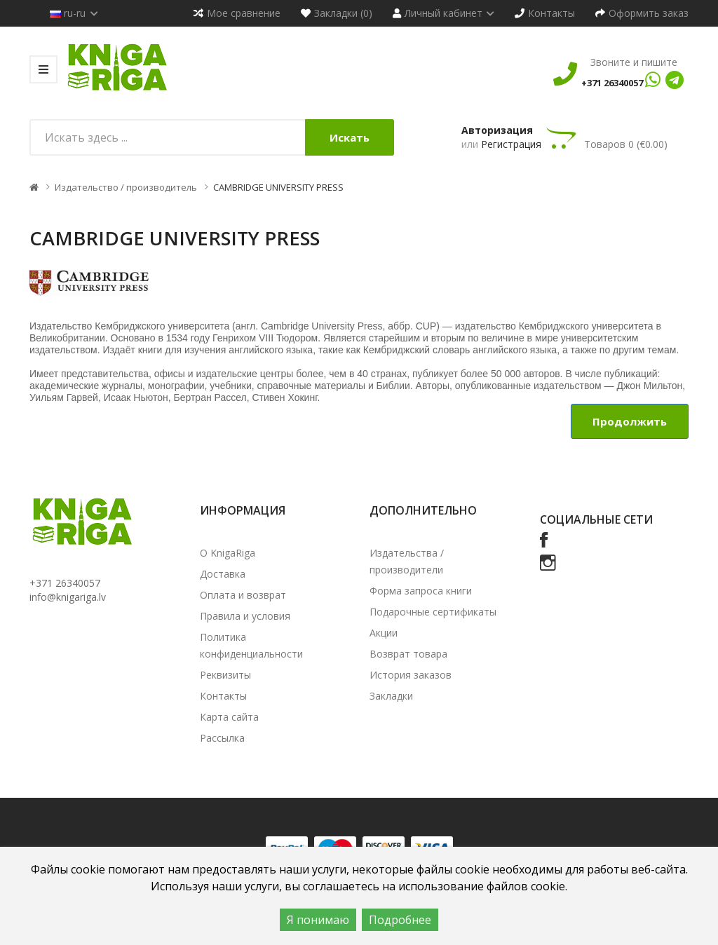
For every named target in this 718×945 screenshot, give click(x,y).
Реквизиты (225, 674)
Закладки (391, 695)
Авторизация (497, 130)
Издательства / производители (407, 561)
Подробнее (400, 919)
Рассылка (222, 738)
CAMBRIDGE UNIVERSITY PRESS (278, 187)
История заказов (411, 674)
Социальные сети (596, 519)
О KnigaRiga (227, 552)
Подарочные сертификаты (433, 611)
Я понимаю (318, 919)
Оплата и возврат (243, 594)
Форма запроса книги (421, 590)
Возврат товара (408, 653)
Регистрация (511, 144)
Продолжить (629, 421)
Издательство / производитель (126, 187)
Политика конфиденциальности (251, 645)
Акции (384, 632)
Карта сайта (229, 716)
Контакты (223, 695)
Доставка (222, 573)
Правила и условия (245, 616)
